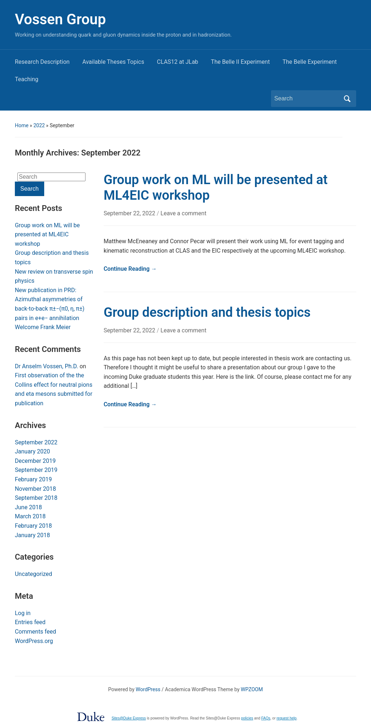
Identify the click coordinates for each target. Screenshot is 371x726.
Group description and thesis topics (207, 312)
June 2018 (28, 507)
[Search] (307, 98)
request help (286, 718)
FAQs (265, 718)
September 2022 (36, 442)
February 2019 (33, 479)
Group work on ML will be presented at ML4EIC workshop (47, 234)
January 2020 (32, 451)
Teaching (26, 79)
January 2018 (32, 535)
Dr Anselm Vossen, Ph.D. (46, 366)
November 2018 (35, 488)
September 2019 (36, 469)
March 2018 (30, 516)
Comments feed (35, 631)
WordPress (148, 689)
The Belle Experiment (310, 61)
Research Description (42, 61)
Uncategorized (33, 574)
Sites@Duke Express (129, 718)
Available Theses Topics (113, 61)
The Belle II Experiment (240, 61)
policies (247, 718)
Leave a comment (184, 213)
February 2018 (33, 525)
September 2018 (36, 497)
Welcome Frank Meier (43, 327)
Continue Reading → (130, 268)
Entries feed (30, 622)
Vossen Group (60, 19)
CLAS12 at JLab (177, 61)
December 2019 (35, 460)
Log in (22, 613)
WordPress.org (34, 641)
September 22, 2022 (130, 213)
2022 (39, 125)
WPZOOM (252, 689)
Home (22, 125)
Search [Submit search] (347, 98)
